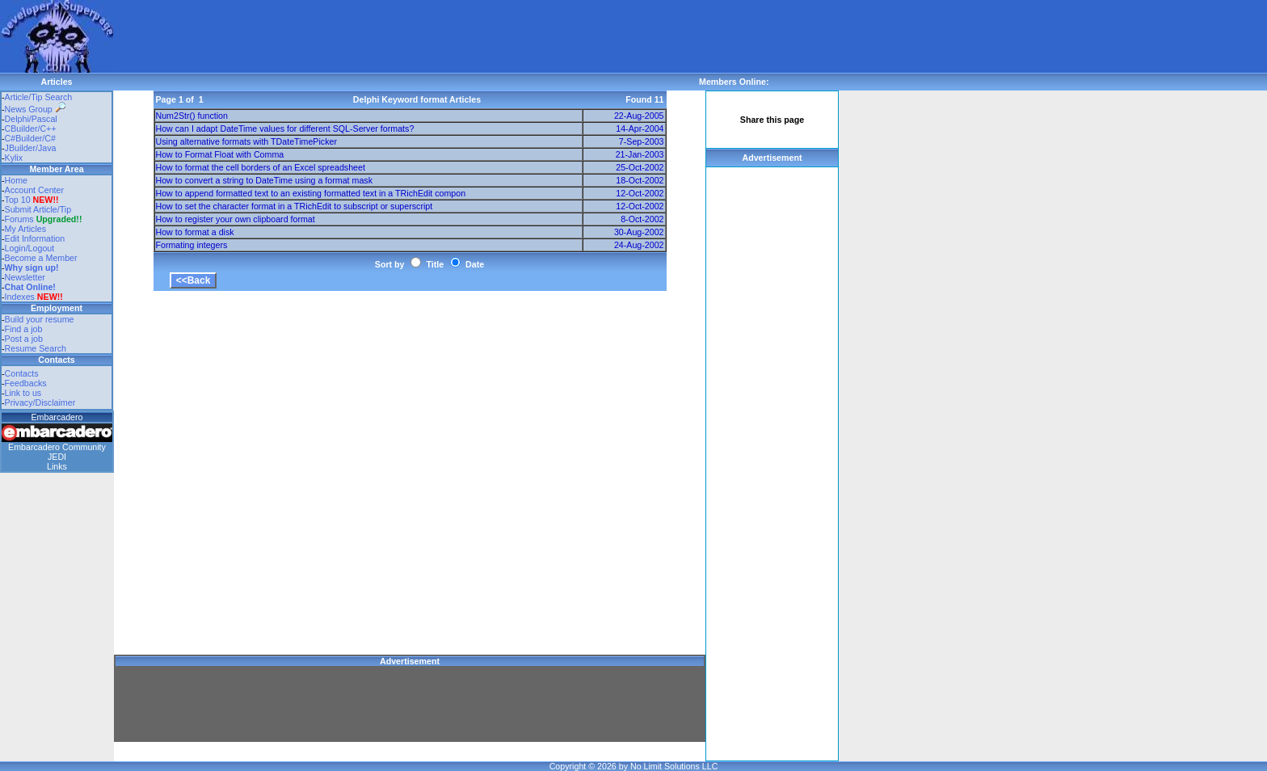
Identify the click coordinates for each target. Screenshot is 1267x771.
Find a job (24, 329)
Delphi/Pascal (31, 119)
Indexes (20, 296)
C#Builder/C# (30, 138)
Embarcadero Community (57, 447)
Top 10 (18, 199)
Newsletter (25, 277)
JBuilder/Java (31, 148)
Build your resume (39, 319)
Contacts (22, 373)
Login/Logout (30, 248)
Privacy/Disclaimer (40, 402)
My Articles (26, 229)
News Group (35, 109)
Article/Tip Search (39, 97)
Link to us (23, 393)
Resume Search (35, 348)
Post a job (24, 338)
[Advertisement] (407, 36)
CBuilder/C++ (31, 128)
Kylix (14, 157)
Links (57, 466)
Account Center (34, 190)
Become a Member (41, 258)
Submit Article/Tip (38, 209)
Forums (43, 219)
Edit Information (35, 238)
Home (16, 180)
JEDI (57, 456)
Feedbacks (26, 383)
